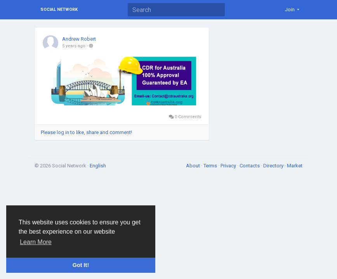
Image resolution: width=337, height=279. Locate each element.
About (193, 166)
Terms (210, 166)
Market (294, 166)
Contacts (250, 166)
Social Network (59, 9)
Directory (274, 166)
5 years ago (73, 45)
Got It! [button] (81, 265)
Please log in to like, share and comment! (86, 132)
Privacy (229, 166)
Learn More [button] (36, 242)
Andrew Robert (79, 39)
